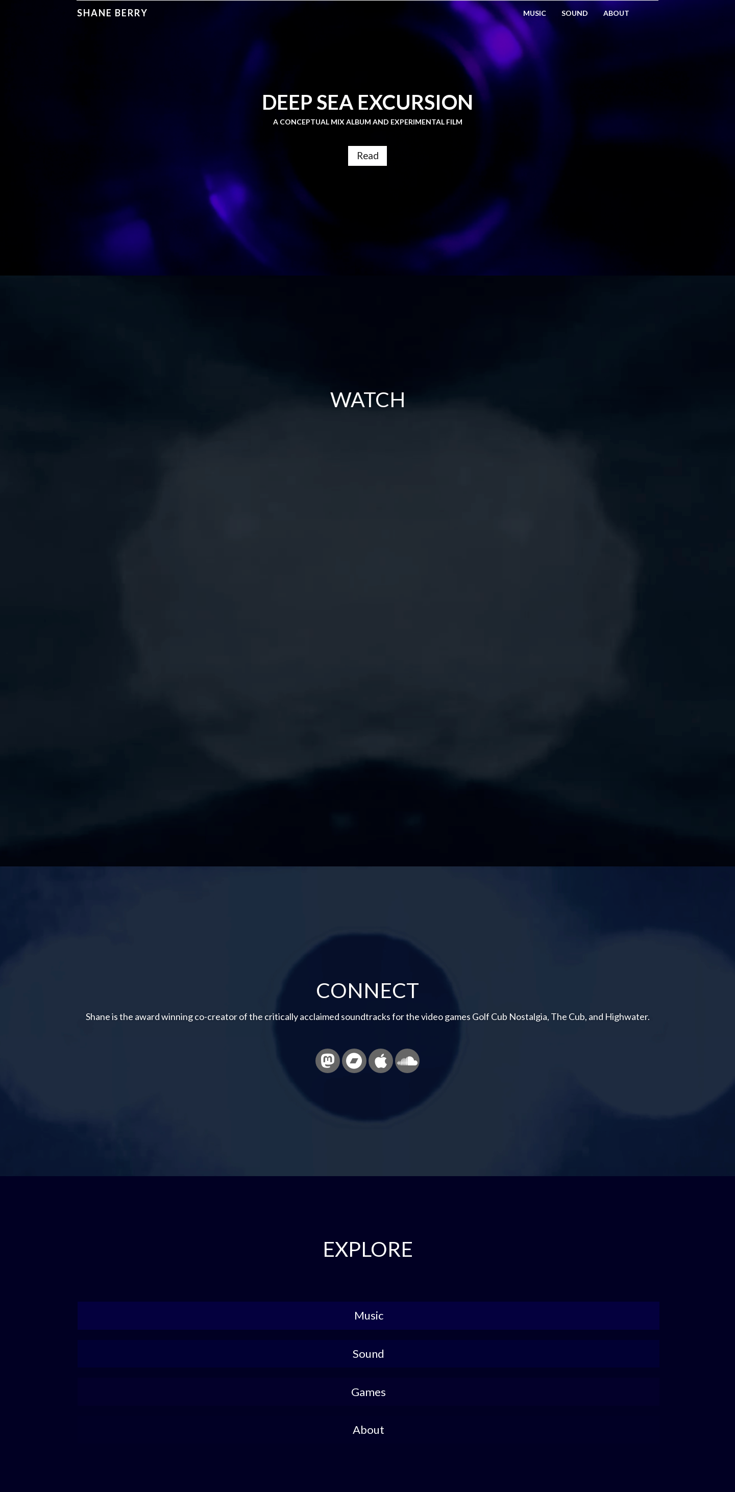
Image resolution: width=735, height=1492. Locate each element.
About (616, 13)
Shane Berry (112, 12)
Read (367, 157)
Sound (574, 13)
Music (534, 13)
